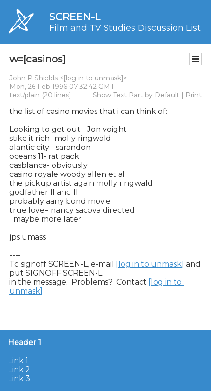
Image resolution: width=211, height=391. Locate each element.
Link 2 (19, 369)
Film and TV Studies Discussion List (125, 28)
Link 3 (19, 378)
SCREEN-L (74, 17)
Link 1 (18, 360)
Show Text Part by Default (136, 95)
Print (193, 95)
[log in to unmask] (93, 78)
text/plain (24, 95)
